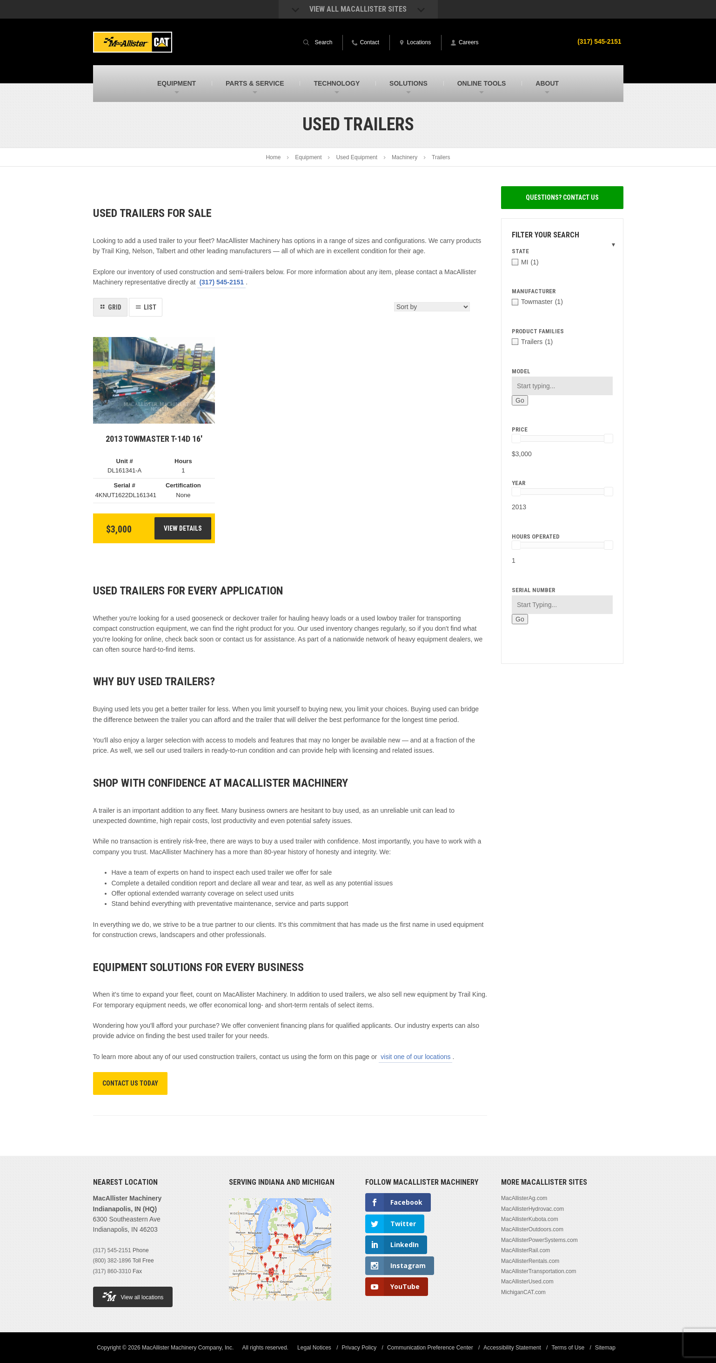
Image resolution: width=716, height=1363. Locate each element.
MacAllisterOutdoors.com (532, 1229)
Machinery (404, 157)
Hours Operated (536, 536)
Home (273, 157)
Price (520, 429)
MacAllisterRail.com (525, 1250)
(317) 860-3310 (112, 1271)
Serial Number (533, 590)
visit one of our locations (415, 1056)
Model (521, 371)
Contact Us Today (130, 1083)
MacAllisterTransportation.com (538, 1271)
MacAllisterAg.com (524, 1198)
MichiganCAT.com (523, 1292)
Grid (114, 307)
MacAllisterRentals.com (530, 1261)
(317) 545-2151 (599, 41)
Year (518, 482)
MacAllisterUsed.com (527, 1281)
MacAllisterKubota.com (529, 1219)
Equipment (308, 157)
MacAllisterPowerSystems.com (539, 1240)
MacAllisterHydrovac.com (532, 1209)
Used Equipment (356, 157)
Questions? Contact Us (562, 197)
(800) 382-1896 (112, 1260)
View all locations (133, 1296)
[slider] (516, 438)
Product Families (538, 331)
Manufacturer (533, 291)
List (150, 307)
